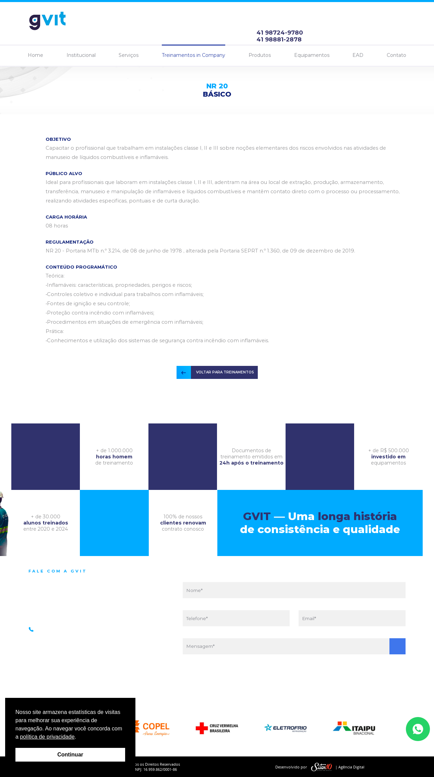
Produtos (260, 55)
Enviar (397, 646)
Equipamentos (311, 55)
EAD (357, 55)
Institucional (81, 55)
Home (35, 55)
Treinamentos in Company (193, 55)
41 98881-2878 (279, 39)
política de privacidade (47, 737)
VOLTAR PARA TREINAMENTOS (225, 372)
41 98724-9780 (279, 32)
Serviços (128, 55)
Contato (396, 55)
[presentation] (294, 678)
